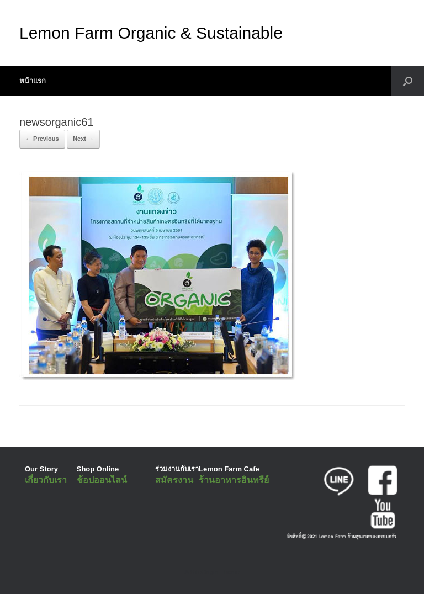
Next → (83, 138)
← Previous (42, 138)
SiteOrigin (204, 572)
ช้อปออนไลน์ (102, 480)
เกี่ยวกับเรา (46, 480)
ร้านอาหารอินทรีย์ (234, 480)
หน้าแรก (32, 81)
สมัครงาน (174, 480)
